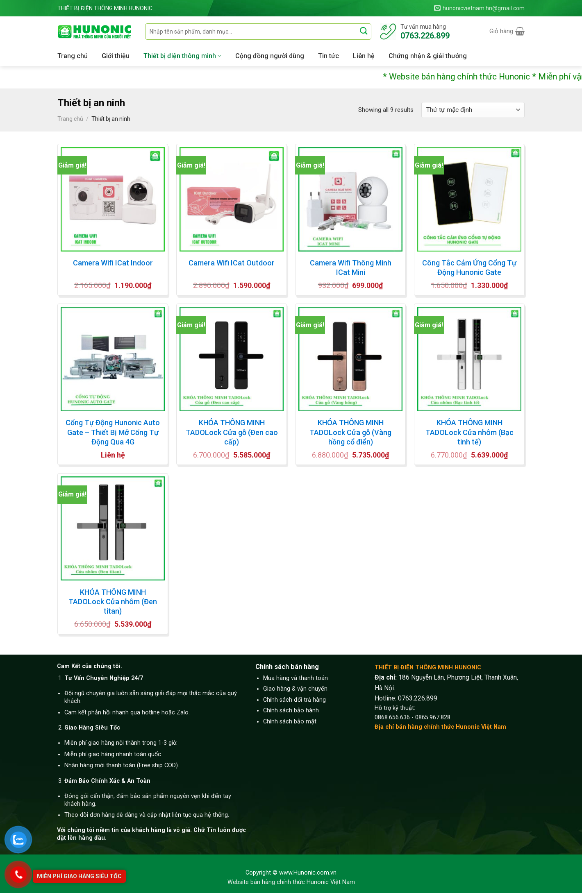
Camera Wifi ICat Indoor (113, 262)
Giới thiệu (116, 56)
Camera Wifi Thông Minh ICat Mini (350, 267)
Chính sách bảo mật (289, 721)
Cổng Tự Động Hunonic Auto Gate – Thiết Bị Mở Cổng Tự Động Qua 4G (113, 432)
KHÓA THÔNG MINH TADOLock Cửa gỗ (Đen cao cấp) (232, 432)
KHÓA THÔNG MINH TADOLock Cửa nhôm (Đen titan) (112, 602)
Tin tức (328, 56)
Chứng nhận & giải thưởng (428, 56)
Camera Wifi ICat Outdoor (232, 262)
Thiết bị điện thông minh (182, 56)
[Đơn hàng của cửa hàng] (473, 110)
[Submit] (364, 31)
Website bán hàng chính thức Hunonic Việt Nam (291, 882)
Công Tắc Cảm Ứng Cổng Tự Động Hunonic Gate (469, 267)
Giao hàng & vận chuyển (295, 688)
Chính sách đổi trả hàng (294, 699)
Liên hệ (364, 56)
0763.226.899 (417, 698)
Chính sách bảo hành (291, 710)
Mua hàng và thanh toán (295, 678)
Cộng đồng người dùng (269, 56)
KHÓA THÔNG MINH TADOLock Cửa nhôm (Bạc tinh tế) (469, 432)
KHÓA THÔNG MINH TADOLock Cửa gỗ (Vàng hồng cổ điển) (350, 432)
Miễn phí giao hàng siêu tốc (79, 876)
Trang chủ (72, 56)
